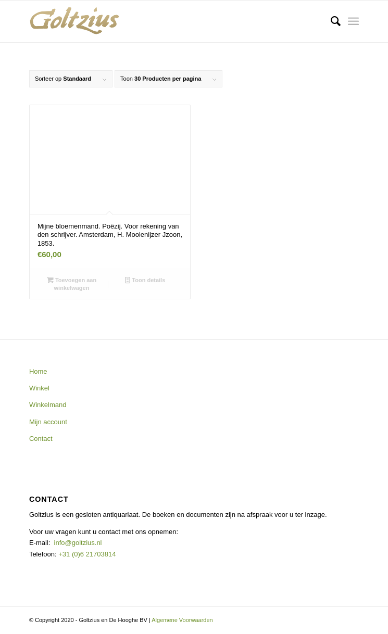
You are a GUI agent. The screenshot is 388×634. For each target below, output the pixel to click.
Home (38, 371)
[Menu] (353, 21)
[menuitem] (330, 21)
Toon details (145, 280)
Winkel (39, 388)
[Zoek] (330, 21)
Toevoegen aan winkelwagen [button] (71, 283)
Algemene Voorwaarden (182, 620)
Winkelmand (48, 405)
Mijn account (48, 422)
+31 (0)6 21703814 (86, 554)
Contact (41, 438)
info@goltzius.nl (78, 543)
